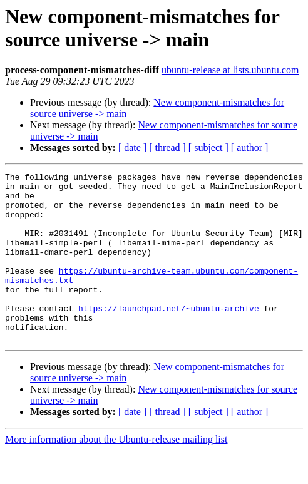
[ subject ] (208, 147)
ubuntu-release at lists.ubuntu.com (230, 69)
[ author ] (250, 147)
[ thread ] (167, 147)
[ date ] (132, 147)
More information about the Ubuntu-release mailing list (116, 473)
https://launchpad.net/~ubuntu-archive (168, 336)
